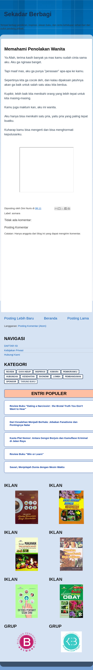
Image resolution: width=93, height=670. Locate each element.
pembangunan (73, 376)
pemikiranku (70, 372)
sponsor (11, 381)
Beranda (50, 318)
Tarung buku (28, 381)
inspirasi (40, 372)
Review (10, 372)
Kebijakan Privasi (13, 350)
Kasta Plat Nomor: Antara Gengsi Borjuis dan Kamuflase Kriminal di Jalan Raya (49, 439)
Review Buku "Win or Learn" (27, 454)
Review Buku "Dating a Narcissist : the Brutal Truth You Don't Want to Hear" (46, 407)
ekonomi (44, 376)
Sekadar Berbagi (27, 14)
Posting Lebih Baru (19, 318)
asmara (16, 213)
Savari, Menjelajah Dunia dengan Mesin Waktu (37, 467)
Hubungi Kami (12, 354)
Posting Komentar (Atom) (32, 325)
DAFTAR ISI (11, 345)
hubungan (12, 376)
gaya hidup (25, 372)
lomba (56, 376)
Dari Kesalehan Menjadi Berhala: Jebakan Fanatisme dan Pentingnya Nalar (43, 423)
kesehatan (28, 376)
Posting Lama (78, 318)
